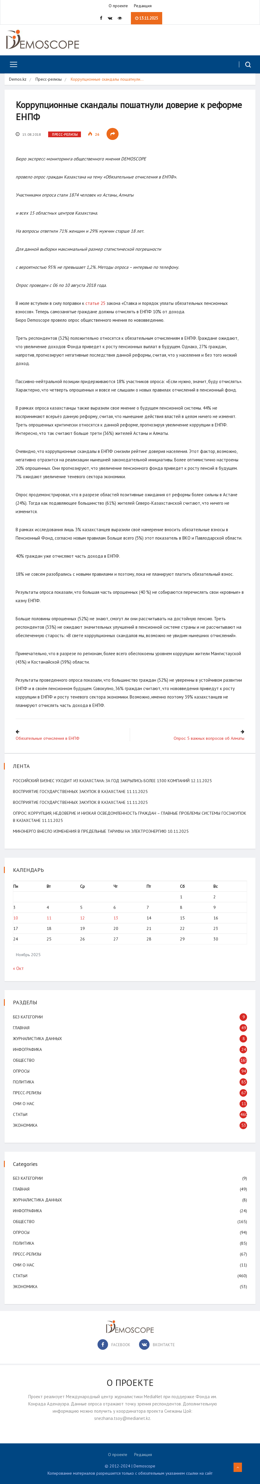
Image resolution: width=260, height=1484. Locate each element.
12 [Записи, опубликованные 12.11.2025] (82, 917)
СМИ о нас (24, 1103)
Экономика (26, 1125)
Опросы (22, 1070)
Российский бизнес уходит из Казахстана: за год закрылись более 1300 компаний (102, 780)
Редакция (143, 6)
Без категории (28, 1016)
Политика (24, 1081)
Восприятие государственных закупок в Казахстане (70, 791)
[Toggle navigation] (11, 65)
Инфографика (28, 1049)
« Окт (19, 968)
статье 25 (96, 303)
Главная (22, 1027)
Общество (24, 1060)
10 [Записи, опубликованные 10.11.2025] (16, 917)
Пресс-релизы (49, 79)
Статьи (21, 1114)
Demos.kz (17, 79)
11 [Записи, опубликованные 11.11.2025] (49, 917)
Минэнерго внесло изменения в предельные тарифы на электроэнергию (90, 831)
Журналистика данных (38, 1038)
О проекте (118, 6)
